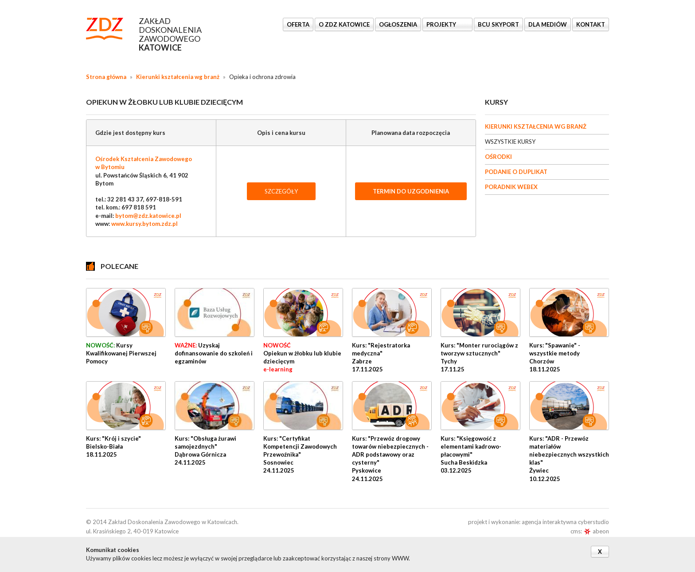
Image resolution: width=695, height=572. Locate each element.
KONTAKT (590, 24)
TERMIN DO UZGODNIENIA (411, 191)
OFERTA (298, 24)
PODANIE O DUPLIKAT (516, 171)
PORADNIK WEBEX (511, 186)
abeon (596, 531)
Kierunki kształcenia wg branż (177, 76)
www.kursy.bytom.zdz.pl (144, 223)
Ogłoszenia (398, 24)
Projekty (441, 24)
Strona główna (106, 76)
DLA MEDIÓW (547, 24)
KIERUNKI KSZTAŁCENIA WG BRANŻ (535, 126)
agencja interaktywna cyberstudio (565, 521)
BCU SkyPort (498, 24)
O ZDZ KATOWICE (344, 24)
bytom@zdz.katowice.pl (148, 215)
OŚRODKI (498, 156)
